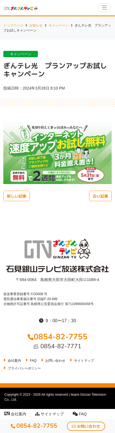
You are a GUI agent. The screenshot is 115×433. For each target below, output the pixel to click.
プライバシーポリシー (24, 368)
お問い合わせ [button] (86, 426)
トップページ (13, 25)
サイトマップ (49, 414)
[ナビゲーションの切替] (104, 8)
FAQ (80, 414)
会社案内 (15, 414)
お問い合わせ (55, 361)
